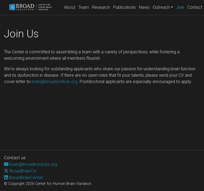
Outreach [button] (161, 7)
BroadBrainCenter (26, 177)
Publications (124, 7)
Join (181, 7)
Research (101, 7)
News (144, 7)
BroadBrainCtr (23, 170)
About (69, 7)
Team (83, 7)
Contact (194, 7)
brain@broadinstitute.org (55, 81)
